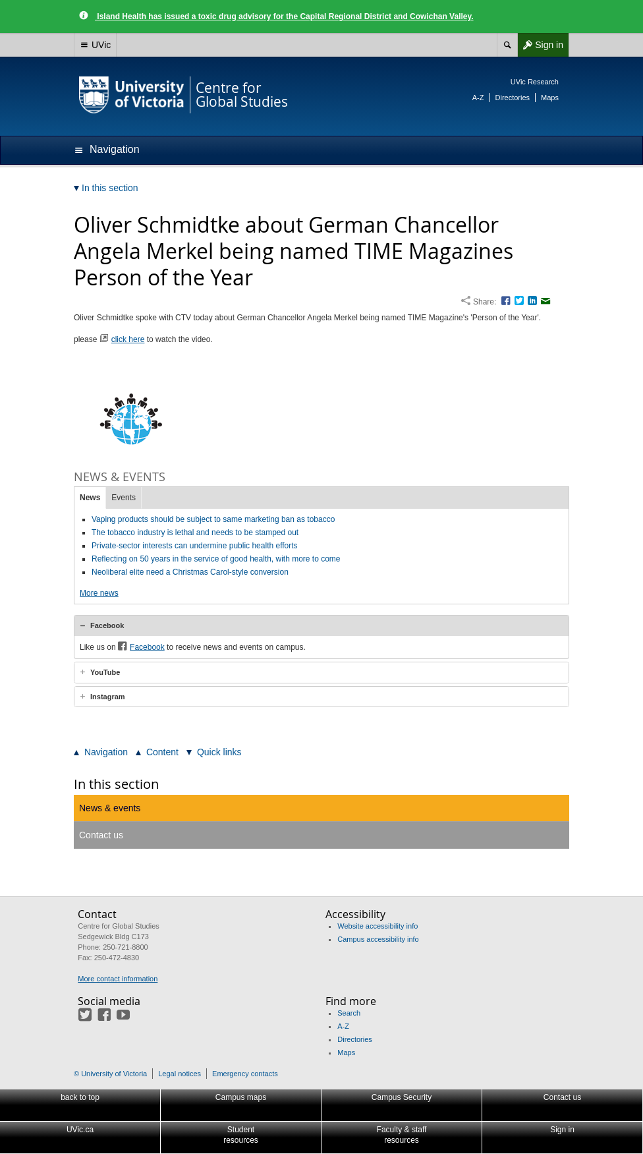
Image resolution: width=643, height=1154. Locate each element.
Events (123, 497)
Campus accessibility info (378, 939)
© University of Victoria (110, 1074)
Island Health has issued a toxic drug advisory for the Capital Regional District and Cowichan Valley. (284, 16)
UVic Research (535, 82)
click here (128, 339)
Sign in (540, 45)
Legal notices (179, 1074)
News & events (109, 808)
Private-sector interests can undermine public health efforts (195, 545)
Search (348, 1013)
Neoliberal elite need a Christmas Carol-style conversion (190, 572)
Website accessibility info (377, 926)
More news (99, 593)
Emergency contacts (245, 1074)
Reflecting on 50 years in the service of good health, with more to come (216, 558)
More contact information (117, 979)
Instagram (107, 697)
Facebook (107, 625)
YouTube (105, 672)
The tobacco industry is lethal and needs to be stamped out (195, 532)
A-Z (478, 97)
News (90, 497)
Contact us (101, 835)
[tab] (321, 625)
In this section (116, 784)
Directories (512, 97)
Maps (550, 97)
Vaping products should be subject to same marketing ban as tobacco (213, 519)
